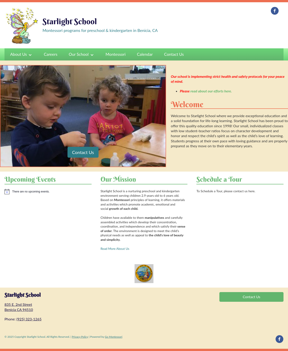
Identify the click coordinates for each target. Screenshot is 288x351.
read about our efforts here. (211, 91)
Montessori (116, 54)
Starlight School (70, 21)
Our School (79, 54)
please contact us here (239, 191)
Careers (50, 54)
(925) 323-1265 (28, 319)
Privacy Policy (80, 336)
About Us (18, 54)
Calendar (145, 54)
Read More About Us (115, 248)
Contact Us (174, 54)
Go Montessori (113, 336)
